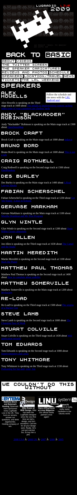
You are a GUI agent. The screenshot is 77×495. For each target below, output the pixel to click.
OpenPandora (8, 170)
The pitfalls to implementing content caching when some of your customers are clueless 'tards (36, 107)
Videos (24, 61)
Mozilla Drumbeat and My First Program (22, 216)
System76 (64, 405)
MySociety (6, 292)
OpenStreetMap (16, 127)
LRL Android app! (58, 99)
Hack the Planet (9, 262)
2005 (60, 439)
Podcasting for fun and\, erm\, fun (18, 369)
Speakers (12, 76)
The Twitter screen (25, 65)
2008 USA (19, 439)
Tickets (11, 80)
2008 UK (32, 439)
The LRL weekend (41, 80)
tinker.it (68, 139)
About (8, 61)
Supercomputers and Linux (15, 353)
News (69, 76)
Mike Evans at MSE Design (27, 409)
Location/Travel (43, 76)
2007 (43, 439)
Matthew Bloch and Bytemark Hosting (9, 404)
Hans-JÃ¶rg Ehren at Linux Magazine (46, 409)
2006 (52, 439)
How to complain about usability (24, 277)
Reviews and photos (25, 72)
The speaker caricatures (31, 69)
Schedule (60, 72)
